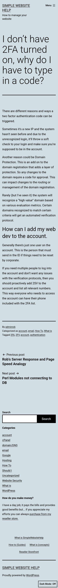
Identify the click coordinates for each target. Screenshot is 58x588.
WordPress (8, 490)
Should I (7, 470)
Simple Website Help (21, 568)
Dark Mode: (48, 584)
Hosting (7, 460)
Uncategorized (10, 475)
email (31, 331)
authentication (37, 335)
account (22, 331)
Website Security (12, 480)
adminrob (10, 327)
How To (39, 331)
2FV (18, 335)
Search (6, 412)
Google (6, 455)
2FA (13, 335)
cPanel (6, 440)
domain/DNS (9, 445)
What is (48, 331)
